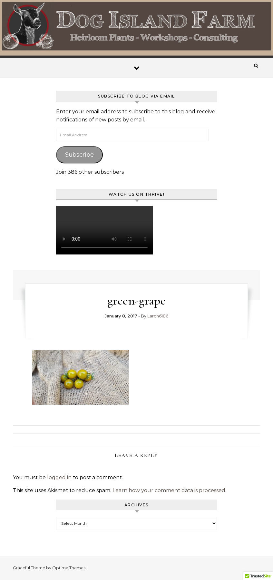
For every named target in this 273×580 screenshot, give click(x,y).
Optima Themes (68, 567)
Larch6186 (157, 315)
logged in (59, 477)
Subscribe (79, 154)
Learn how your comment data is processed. (169, 490)
